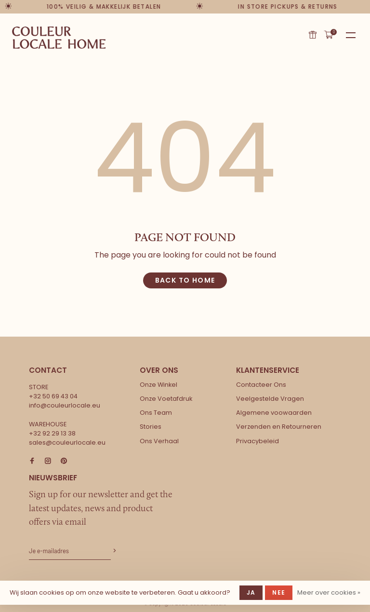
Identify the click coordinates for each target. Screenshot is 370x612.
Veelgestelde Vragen (270, 398)
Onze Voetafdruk (166, 398)
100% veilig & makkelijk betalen (104, 6)
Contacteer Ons (261, 385)
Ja (251, 592)
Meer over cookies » (328, 592)
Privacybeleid (257, 441)
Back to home (185, 280)
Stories (150, 426)
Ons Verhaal (159, 441)
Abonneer (114, 551)
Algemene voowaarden (274, 412)
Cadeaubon (312, 35)
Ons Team (156, 412)
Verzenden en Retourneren (278, 426)
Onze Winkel (158, 385)
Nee (278, 592)
